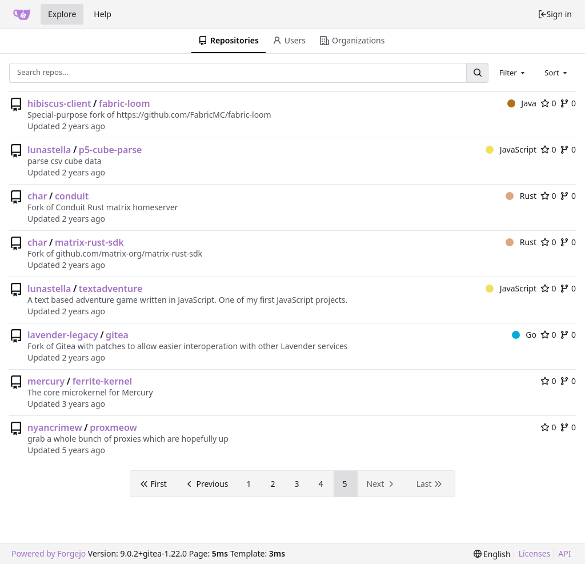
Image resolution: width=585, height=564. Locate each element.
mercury (46, 381)
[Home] (22, 14)
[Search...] (477, 73)
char (37, 196)
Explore (62, 14)
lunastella (49, 149)
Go (524, 334)
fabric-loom (124, 103)
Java (521, 103)
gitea (117, 335)
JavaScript (511, 149)
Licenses (535, 553)
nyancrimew (54, 427)
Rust (521, 195)
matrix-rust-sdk (89, 242)
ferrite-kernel (103, 381)
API (564, 553)
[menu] (492, 554)
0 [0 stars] (548, 103)
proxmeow (113, 427)
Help (102, 14)
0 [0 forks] (568, 103)
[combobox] (513, 72)
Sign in (555, 14)
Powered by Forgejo (48, 553)
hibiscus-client (59, 103)
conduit (72, 196)
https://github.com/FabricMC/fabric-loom (194, 114)
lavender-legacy (62, 335)
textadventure (110, 288)
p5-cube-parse (110, 149)
